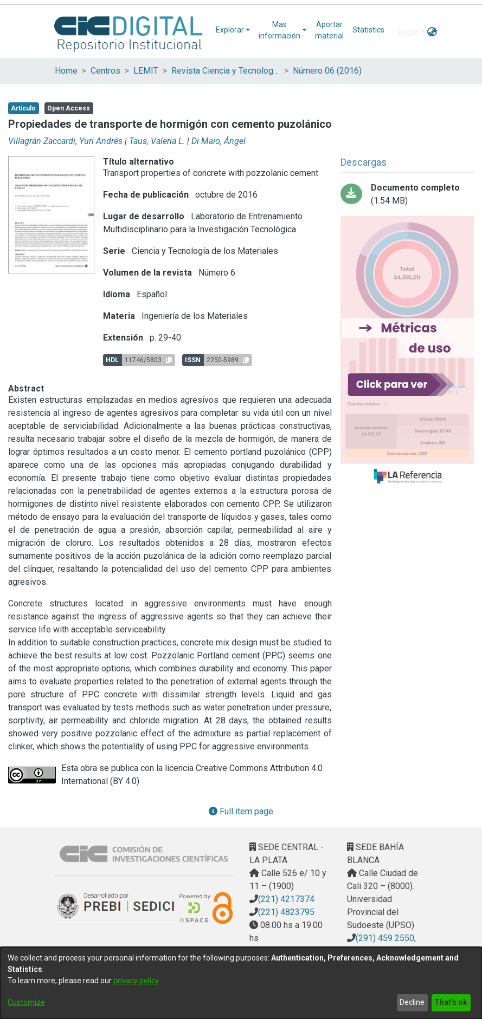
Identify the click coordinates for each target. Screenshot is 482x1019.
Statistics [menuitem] (368, 29)
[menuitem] (232, 30)
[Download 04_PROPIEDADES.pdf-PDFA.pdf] (407, 194)
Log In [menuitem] (409, 32)
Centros (105, 71)
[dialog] (241, 983)
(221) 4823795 (286, 912)
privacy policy (135, 980)
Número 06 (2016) (327, 71)
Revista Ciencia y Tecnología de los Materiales (225, 71)
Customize (26, 1002)
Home (66, 71)
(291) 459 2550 (385, 938)
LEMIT (145, 71)
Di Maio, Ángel (218, 141)
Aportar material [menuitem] (329, 30)
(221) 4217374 (286, 899)
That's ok (450, 1002)
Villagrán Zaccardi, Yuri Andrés (65, 141)
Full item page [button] (241, 811)
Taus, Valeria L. (157, 141)
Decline (412, 1002)
